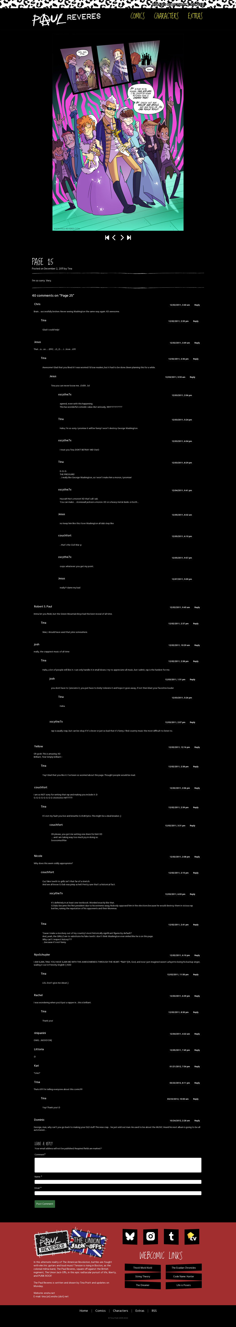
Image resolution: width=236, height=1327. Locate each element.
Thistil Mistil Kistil (142, 1268)
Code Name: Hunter (183, 1277)
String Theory (142, 1277)
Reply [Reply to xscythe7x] (192, 722)
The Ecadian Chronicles (184, 1268)
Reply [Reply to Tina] (195, 321)
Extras (195, 16)
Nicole (38, 856)
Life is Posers (184, 1285)
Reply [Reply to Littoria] (197, 1050)
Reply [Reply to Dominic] (197, 1120)
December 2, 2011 (53, 269)
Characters (166, 16)
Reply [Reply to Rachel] (197, 996)
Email (37, 1188)
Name (37, 1177)
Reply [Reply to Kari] (197, 1066)
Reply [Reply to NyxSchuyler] (197, 955)
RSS (154, 1311)
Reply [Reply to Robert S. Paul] (197, 607)
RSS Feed (197, 4)
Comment (39, 1154)
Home (83, 1311)
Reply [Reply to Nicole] (197, 857)
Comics (138, 16)
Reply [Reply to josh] (197, 645)
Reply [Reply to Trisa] (197, 1083)
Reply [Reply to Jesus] (197, 343)
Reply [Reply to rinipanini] (197, 1034)
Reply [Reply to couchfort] (197, 788)
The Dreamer (142, 1285)
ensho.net (49, 1293)
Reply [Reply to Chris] (197, 305)
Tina (70, 269)
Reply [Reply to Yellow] (197, 747)
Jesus (37, 342)
